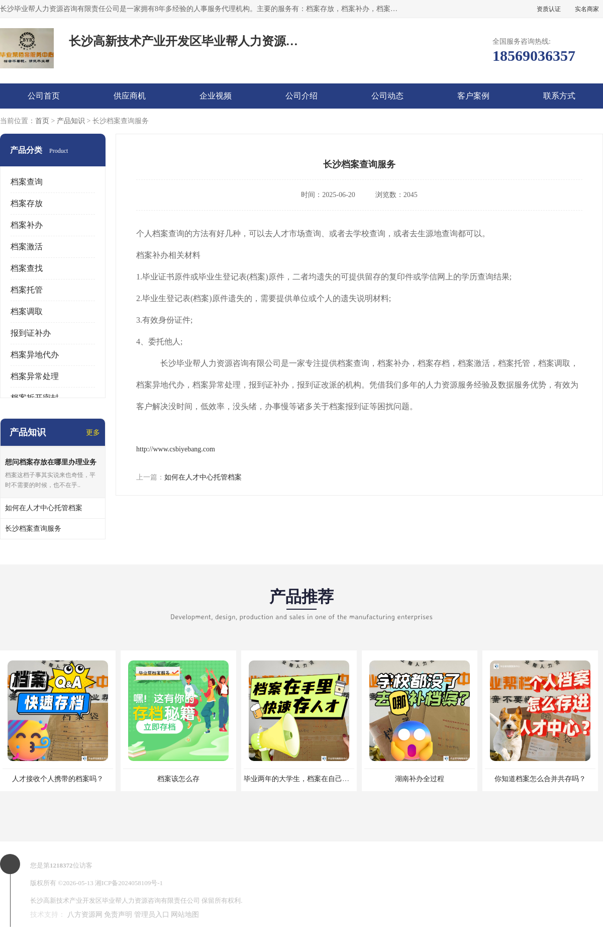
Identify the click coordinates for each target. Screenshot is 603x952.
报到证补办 (31, 333)
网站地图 (185, 914)
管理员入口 (151, 914)
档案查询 (27, 181)
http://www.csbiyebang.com (175, 449)
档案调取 (27, 311)
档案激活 (27, 246)
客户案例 (473, 95)
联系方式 (559, 95)
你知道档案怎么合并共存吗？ (540, 779)
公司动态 (387, 95)
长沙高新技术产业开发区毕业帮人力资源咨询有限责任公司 (115, 900)
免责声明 (118, 914)
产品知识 (71, 121)
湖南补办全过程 (419, 779)
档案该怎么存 (178, 779)
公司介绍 (301, 95)
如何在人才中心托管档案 (203, 477)
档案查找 (27, 268)
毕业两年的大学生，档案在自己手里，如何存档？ (321, 779)
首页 (42, 121)
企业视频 (215, 95)
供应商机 (130, 95)
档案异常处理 (35, 376)
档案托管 (27, 289)
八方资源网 (85, 914)
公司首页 (44, 95)
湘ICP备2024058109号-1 (129, 883)
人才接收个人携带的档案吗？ (58, 779)
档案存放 (27, 203)
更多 (93, 432)
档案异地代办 (35, 354)
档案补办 (27, 225)
